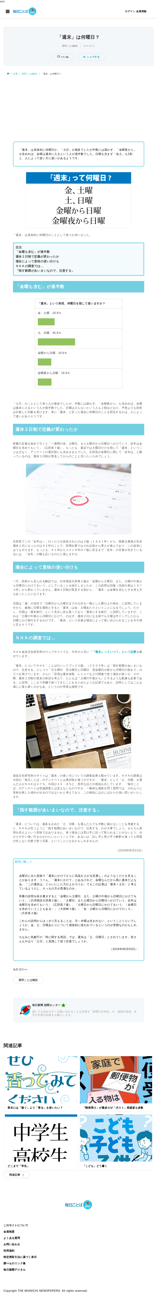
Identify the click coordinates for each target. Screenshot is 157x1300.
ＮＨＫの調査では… (30, 266)
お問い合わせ (12, 1244)
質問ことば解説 (70, 46)
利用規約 (9, 1250)
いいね (64, 56)
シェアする (91, 56)
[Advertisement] (78, 105)
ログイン (130, 11)
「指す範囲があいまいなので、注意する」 (45, 270)
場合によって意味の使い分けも (37, 261)
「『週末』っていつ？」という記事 (112, 651)
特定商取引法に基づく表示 (20, 1256)
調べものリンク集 (15, 1263)
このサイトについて (16, 1225)
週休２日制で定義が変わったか (37, 256)
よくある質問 (12, 1237)
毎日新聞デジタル (15, 1269)
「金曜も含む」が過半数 (33, 252)
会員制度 (9, 1231)
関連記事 (14, 1174)
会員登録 (141, 11)
